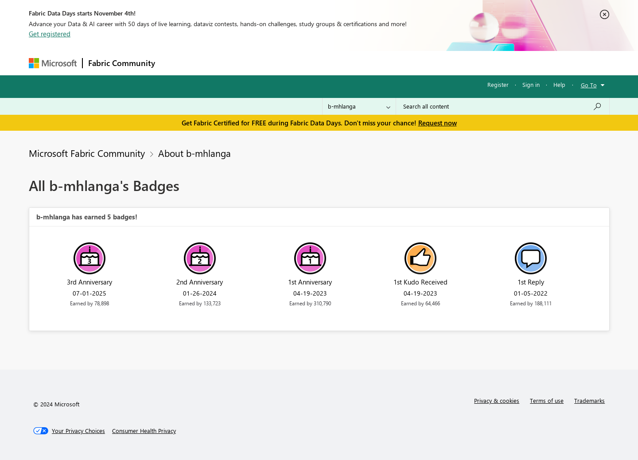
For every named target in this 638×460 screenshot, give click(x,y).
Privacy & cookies (496, 400)
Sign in (531, 84)
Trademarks (589, 400)
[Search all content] (503, 106)
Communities (290, 62)
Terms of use (547, 400)
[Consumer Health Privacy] (144, 431)
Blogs (330, 62)
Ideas (250, 62)
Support (401, 62)
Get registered (49, 33)
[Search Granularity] (359, 106)
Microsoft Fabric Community (87, 153)
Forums (175, 62)
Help (559, 84)
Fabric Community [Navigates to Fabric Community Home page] (121, 63)
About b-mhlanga (194, 153)
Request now (437, 122)
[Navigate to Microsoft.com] (53, 63)
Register (498, 84)
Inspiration (214, 62)
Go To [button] (589, 85)
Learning (364, 62)
